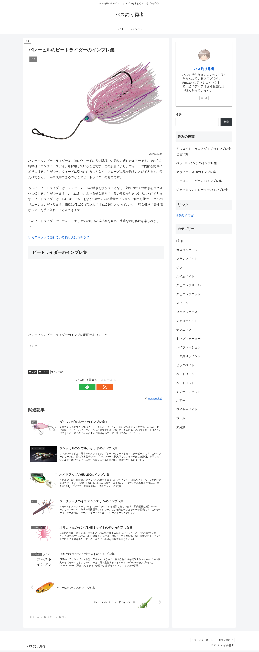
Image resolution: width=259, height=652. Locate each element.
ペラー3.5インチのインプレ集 (196, 163)
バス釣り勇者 (204, 69)
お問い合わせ (225, 641)
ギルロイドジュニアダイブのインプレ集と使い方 (203, 151)
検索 (179, 114)
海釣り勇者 (185, 215)
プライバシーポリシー (203, 641)
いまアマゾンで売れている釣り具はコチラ (58, 237)
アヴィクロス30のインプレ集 (196, 172)
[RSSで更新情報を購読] (99, 387)
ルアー (43, 372)
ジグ (32, 372)
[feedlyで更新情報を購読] (92, 387)
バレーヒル (57, 372)
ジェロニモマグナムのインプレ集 (199, 181)
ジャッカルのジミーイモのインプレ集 (202, 189)
